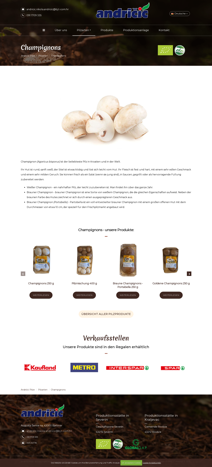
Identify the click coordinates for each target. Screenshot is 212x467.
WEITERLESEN (41, 295)
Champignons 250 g (41, 283)
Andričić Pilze (28, 55)
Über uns (61, 30)
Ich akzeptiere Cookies (131, 463)
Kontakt (164, 30)
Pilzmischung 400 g (84, 283)
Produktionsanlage (136, 30)
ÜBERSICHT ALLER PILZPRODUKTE (106, 314)
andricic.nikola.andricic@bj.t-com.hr (47, 9)
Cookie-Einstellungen (152, 463)
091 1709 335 (34, 15)
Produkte (107, 30)
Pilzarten (83, 30)
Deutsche (179, 13)
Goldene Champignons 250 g (171, 283)
